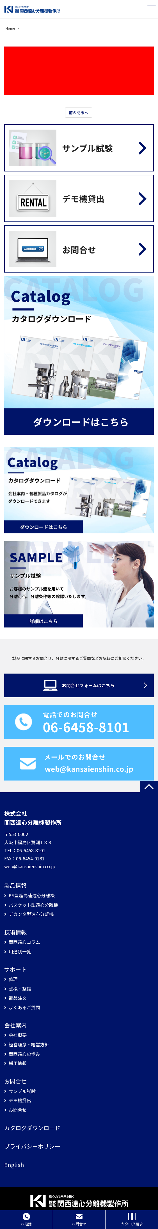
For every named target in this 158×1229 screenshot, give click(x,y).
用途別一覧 (20, 951)
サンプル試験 (22, 1091)
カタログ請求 (132, 1219)
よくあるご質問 (24, 1007)
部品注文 (18, 998)
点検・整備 (20, 988)
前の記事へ (78, 112)
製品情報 (15, 885)
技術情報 (15, 932)
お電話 (26, 1219)
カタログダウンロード (32, 1128)
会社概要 (18, 1035)
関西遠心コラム (24, 942)
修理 (13, 979)
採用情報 (18, 1063)
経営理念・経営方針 (29, 1044)
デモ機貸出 (20, 1100)
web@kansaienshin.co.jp (29, 866)
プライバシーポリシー (32, 1146)
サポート (15, 969)
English (14, 1165)
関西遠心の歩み (24, 1054)
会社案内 (15, 1025)
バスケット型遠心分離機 (33, 905)
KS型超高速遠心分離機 (32, 895)
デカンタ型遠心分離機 (31, 914)
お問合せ (15, 1081)
